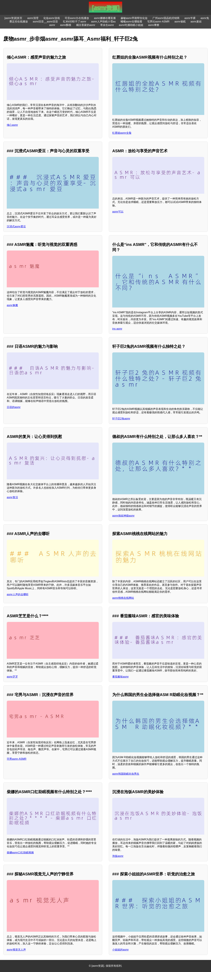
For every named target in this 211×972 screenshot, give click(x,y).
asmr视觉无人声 (16, 949)
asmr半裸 (190, 18)
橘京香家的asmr (85, 25)
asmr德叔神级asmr (123, 515)
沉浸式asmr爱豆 (16, 226)
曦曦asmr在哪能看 (131, 21)
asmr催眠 (180, 21)
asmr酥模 (65, 25)
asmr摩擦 (153, 25)
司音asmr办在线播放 (77, 18)
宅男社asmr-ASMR (158, 21)
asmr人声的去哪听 (18, 594)
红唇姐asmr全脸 (121, 132)
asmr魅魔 (12, 305)
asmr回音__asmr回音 (45, 21)
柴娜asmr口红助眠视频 (20, 852)
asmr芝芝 (12, 676)
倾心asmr (12, 125)
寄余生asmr (107, 25)
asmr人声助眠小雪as (103, 21)
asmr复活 (12, 497)
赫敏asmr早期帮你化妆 (134, 18)
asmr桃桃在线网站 (123, 597)
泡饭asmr (117, 856)
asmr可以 (117, 211)
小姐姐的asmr (120, 949)
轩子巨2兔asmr (121, 418)
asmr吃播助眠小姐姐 (131, 25)
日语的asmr (14, 407)
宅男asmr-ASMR (16, 758)
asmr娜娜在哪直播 (105, 18)
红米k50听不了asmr (74, 21)
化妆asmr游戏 (51, 18)
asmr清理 (32, 18)
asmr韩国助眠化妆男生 (125, 773)
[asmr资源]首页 (13, 18)
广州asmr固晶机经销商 (166, 18)
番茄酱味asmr (120, 676)
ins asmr (117, 328)
